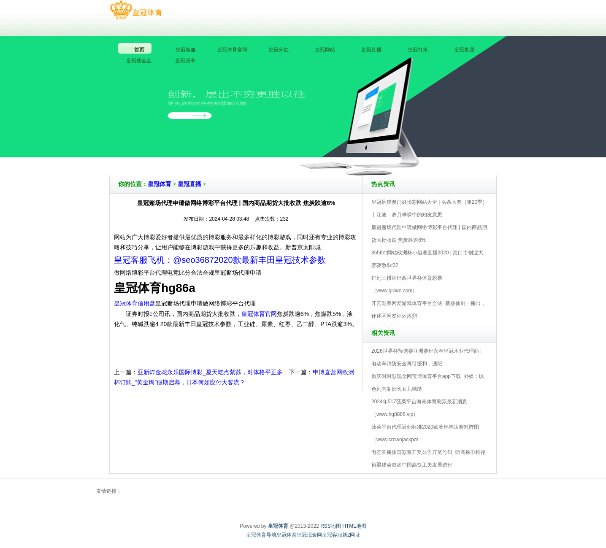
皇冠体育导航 (261, 535)
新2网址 (351, 535)
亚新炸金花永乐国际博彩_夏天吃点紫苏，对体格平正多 (210, 372)
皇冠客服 (332, 535)
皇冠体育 (159, 184)
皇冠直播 (189, 184)
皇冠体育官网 (259, 313)
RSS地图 (330, 526)
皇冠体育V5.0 (340, 151)
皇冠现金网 (309, 535)
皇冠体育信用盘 (134, 303)
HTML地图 (354, 526)
